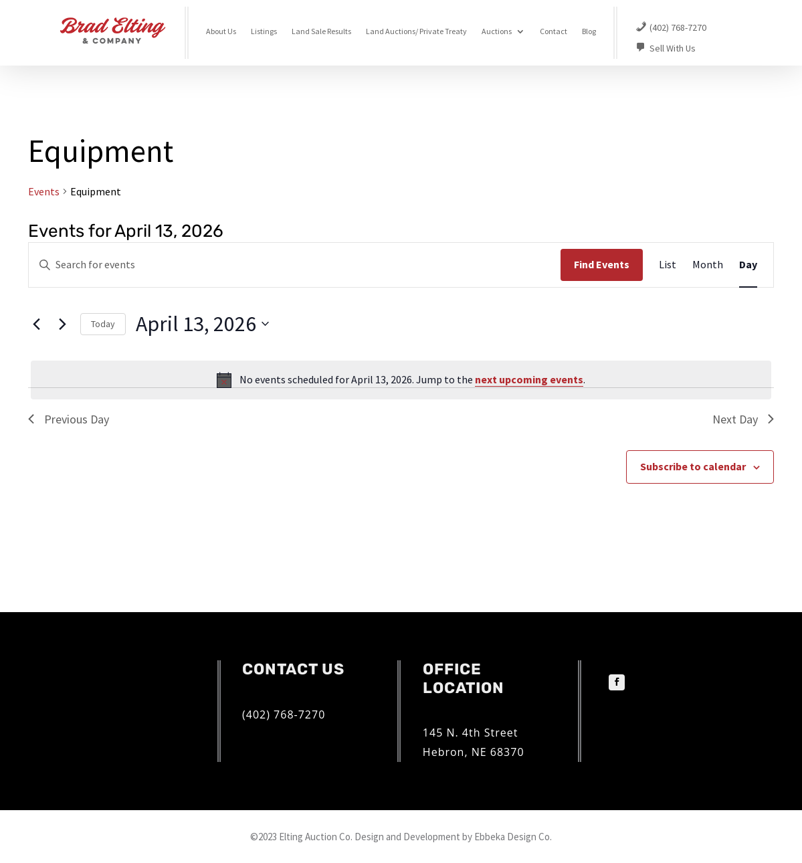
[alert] (401, 380)
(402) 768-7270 (283, 714)
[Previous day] (36, 324)
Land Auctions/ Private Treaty (416, 31)
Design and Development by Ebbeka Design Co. (453, 836)
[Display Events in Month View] (707, 265)
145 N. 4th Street (470, 732)
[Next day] (62, 324)
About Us (221, 31)
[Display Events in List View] (667, 265)
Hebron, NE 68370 (473, 752)
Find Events (601, 264)
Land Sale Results (321, 31)
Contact (553, 31)
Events (44, 191)
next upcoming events (529, 379)
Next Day (743, 419)
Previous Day (68, 419)
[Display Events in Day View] (748, 265)
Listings (264, 31)
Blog (589, 31)
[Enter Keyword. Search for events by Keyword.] (295, 265)
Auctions (497, 31)
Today (103, 324)
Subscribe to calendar (693, 466)
